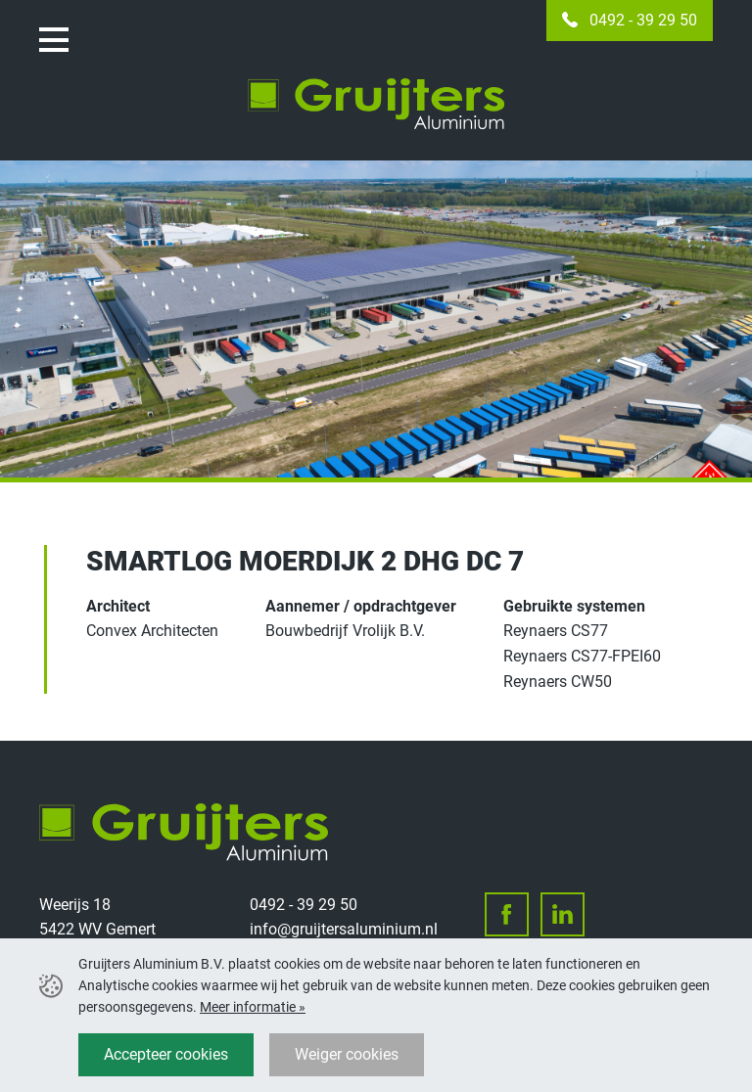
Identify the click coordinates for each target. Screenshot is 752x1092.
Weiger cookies (347, 1054)
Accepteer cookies (166, 1054)
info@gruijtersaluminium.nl (344, 929)
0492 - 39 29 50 (643, 20)
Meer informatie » (253, 1007)
